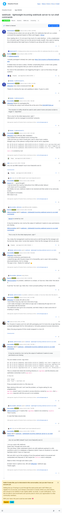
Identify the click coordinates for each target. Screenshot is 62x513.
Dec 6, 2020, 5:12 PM (30, 83)
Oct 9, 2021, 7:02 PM (29, 344)
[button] (2, 510)
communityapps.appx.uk (42, 122)
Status (44, 4)
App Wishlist (6, 20)
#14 (59, 408)
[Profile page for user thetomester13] (4, 32)
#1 (59, 30)
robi (8, 163)
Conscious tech (10, 169)
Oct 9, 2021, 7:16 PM (29, 408)
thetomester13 (11, 30)
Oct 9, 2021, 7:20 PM (29, 431)
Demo (48, 4)
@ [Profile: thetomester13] (14, 56)
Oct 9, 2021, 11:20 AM (26, 209)
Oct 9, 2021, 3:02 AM (29, 133)
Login (11, 502)
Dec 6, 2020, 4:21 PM (26, 54)
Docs (53, 4)
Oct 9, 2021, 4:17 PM (19, 321)
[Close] (58, 482)
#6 (59, 163)
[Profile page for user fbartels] (4, 55)
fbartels (9, 54)
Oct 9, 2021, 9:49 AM (29, 180)
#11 (59, 297)
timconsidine (10, 101)
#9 (59, 252)
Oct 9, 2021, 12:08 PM (26, 278)
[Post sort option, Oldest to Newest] (9, 25)
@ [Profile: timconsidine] (11, 212)
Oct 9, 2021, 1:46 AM (29, 101)
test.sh (11, 218)
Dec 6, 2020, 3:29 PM (30, 30)
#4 (59, 101)
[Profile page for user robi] (4, 164)
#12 (59, 321)
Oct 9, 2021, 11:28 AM (29, 252)
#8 (59, 209)
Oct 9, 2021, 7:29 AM (19, 163)
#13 (59, 344)
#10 (59, 278)
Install (57, 4)
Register (6, 502)
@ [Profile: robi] (9, 183)
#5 (59, 133)
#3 (59, 83)
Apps (38, 4)
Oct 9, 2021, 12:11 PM (29, 297)
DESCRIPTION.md (47, 105)
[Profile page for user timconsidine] (4, 102)
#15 (59, 431)
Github (42, 35)
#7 (59, 180)
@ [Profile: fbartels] (10, 86)
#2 (59, 54)
